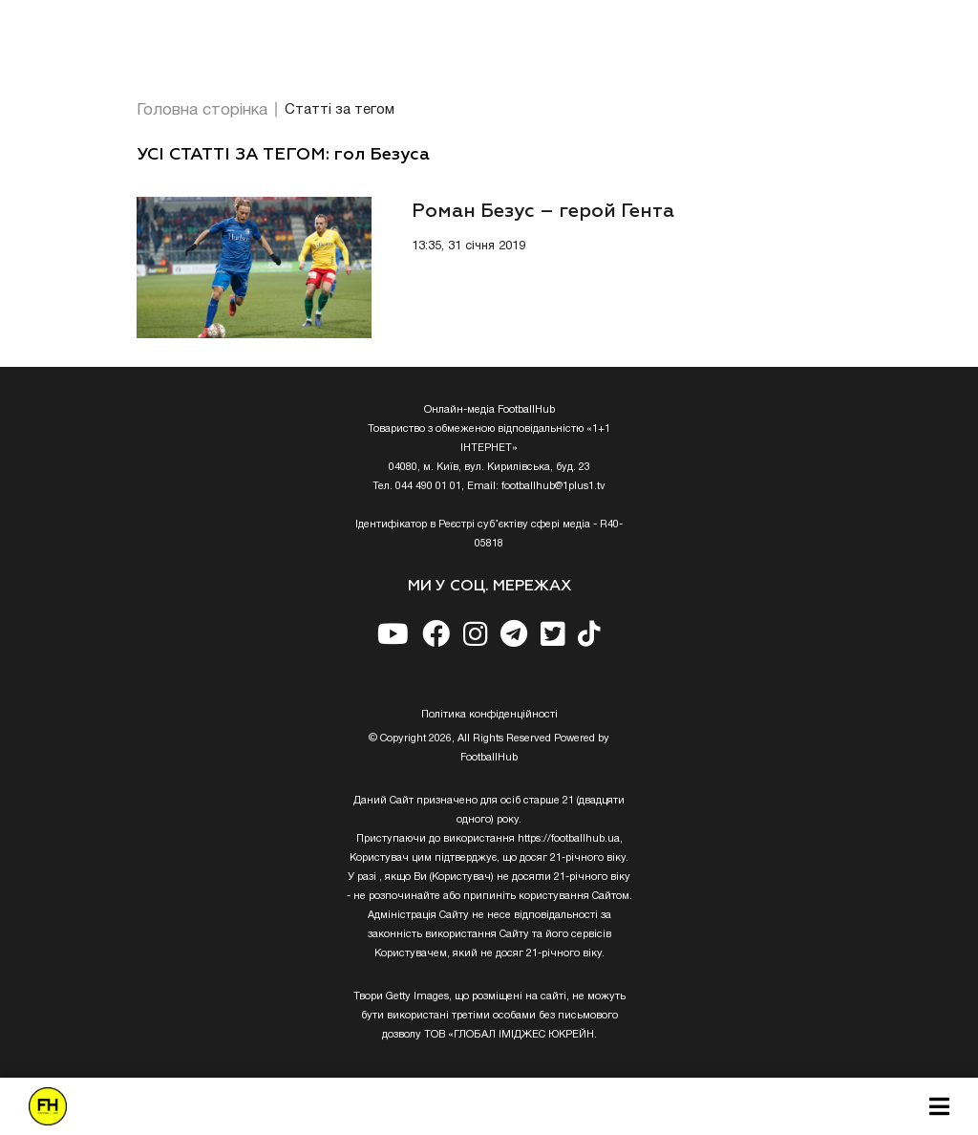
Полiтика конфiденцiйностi (489, 714)
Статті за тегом (339, 110)
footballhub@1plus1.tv (553, 486)
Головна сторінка (202, 110)
